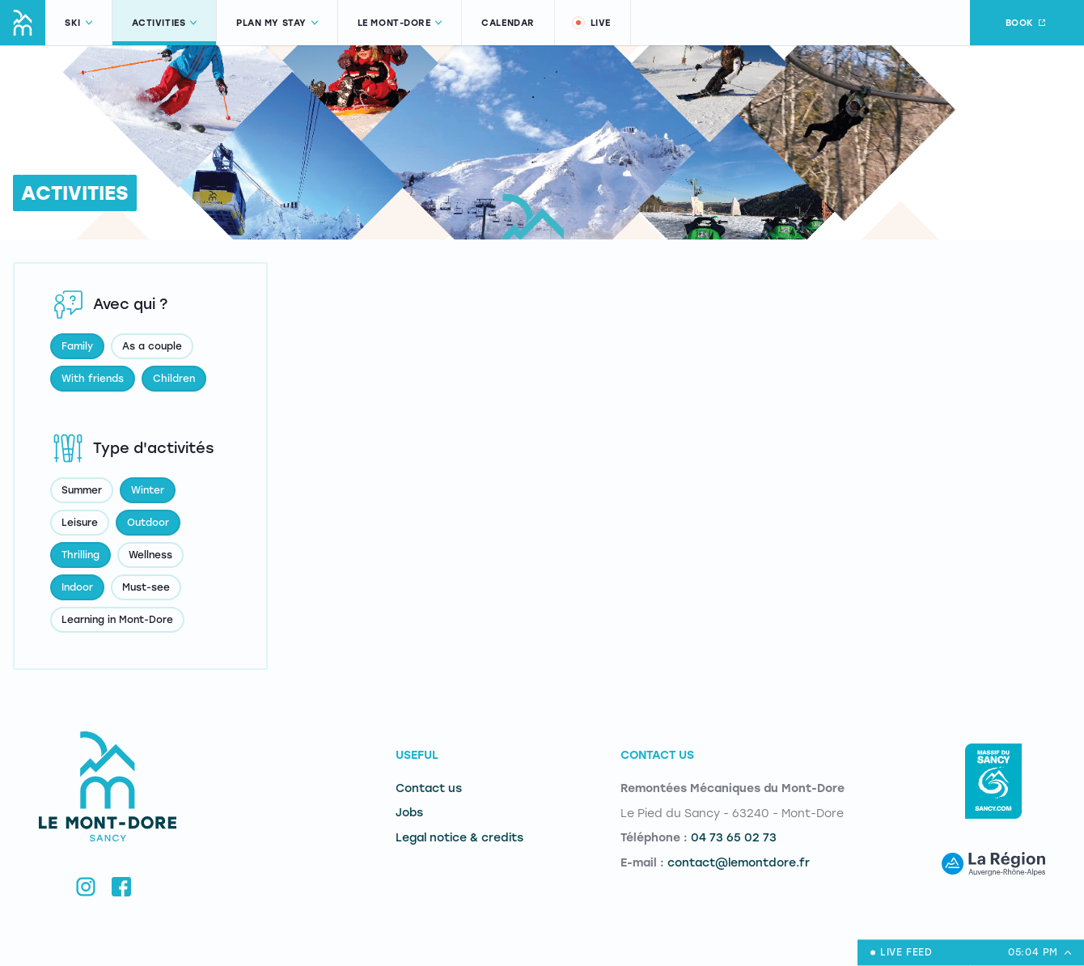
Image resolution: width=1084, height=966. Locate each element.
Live (590, 23)
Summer (81, 490)
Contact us (429, 788)
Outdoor (148, 522)
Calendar (507, 23)
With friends (92, 378)
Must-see (146, 587)
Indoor (77, 587)
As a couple (152, 346)
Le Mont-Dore (400, 23)
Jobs (409, 813)
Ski (78, 23)
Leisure (79, 522)
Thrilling (80, 555)
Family (77, 346)
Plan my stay (277, 23)
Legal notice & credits (459, 838)
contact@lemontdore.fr (738, 863)
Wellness (150, 555)
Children (174, 378)
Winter (147, 490)
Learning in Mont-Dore (117, 619)
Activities (164, 23)
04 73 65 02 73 (734, 838)
